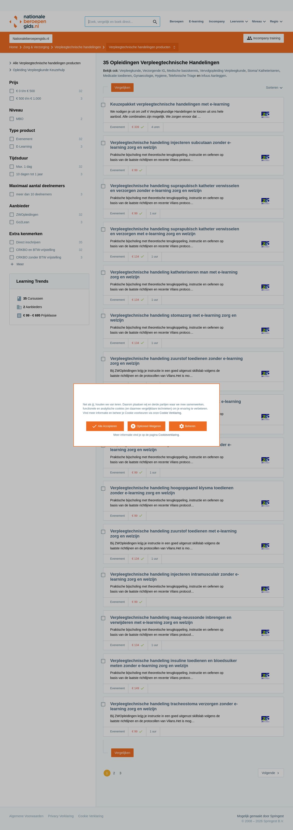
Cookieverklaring (169, 434)
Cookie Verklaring (170, 413)
